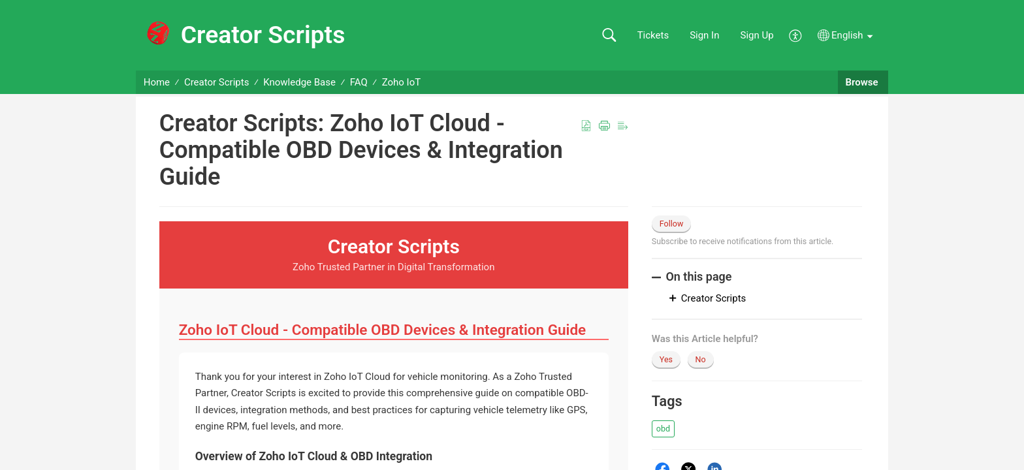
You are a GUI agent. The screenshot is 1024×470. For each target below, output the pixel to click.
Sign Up (757, 35)
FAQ (359, 82)
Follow (672, 223)
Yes (666, 359)
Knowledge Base (299, 82)
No (701, 359)
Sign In (704, 35)
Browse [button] (863, 82)
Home (157, 82)
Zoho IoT (401, 82)
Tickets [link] (653, 35)
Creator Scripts (216, 82)
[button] (609, 36)
